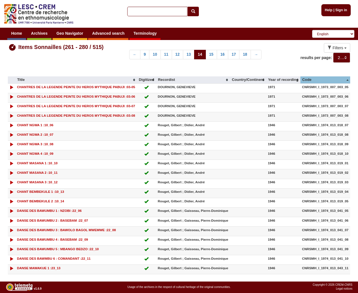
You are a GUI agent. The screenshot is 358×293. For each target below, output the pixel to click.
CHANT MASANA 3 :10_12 (37, 182)
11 (166, 54)
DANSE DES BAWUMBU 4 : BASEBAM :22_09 (52, 239)
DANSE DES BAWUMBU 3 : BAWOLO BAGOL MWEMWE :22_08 (66, 230)
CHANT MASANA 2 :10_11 (37, 172)
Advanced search (108, 33)
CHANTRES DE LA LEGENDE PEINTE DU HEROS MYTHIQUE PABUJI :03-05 (76, 87)
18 (245, 54)
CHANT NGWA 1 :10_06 (35, 125)
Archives (39, 33)
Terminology (145, 33)
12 (177, 54)
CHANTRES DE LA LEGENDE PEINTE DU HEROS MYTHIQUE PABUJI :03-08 (76, 115)
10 (155, 54)
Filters (337, 48)
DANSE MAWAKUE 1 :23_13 (38, 268)
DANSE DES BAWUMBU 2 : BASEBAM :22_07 (52, 220)
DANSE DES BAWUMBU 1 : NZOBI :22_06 (49, 210)
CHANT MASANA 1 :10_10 (37, 163)
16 (222, 54)
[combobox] (341, 58)
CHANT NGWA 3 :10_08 (35, 144)
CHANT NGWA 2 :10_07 (35, 134)
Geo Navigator (69, 33)
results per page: (316, 57)
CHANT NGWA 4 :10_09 (35, 153)
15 (211, 54)
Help (328, 10)
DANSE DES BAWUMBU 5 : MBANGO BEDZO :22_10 (58, 249)
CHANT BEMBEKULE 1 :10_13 (40, 191)
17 (234, 54)
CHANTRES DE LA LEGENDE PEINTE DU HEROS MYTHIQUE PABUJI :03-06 (76, 96)
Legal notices (344, 288)
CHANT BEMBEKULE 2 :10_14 (40, 201)
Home (16, 33)
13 (189, 54)
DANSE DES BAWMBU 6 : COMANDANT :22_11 (54, 258)
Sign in (341, 10)
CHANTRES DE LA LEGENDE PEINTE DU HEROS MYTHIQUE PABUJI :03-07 (76, 106)
